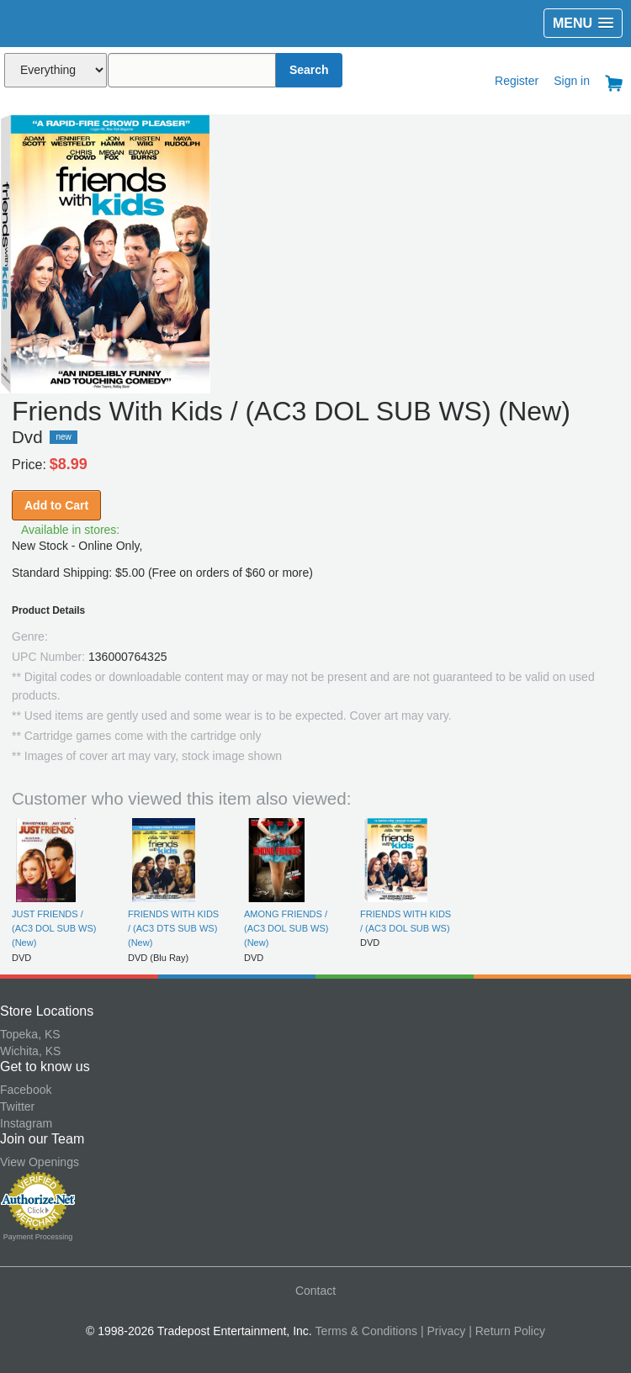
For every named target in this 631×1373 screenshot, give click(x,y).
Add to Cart (56, 505)
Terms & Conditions (366, 1331)
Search (309, 70)
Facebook (25, 1089)
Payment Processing (38, 1237)
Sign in (572, 80)
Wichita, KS (30, 1051)
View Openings (39, 1162)
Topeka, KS (30, 1034)
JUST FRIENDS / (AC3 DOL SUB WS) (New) (54, 928)
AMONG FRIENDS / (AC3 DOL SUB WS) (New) (286, 928)
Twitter (17, 1106)
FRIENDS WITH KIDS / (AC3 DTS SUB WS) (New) (173, 928)
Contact (315, 1290)
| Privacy (443, 1331)
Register (516, 80)
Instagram (26, 1123)
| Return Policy (507, 1331)
